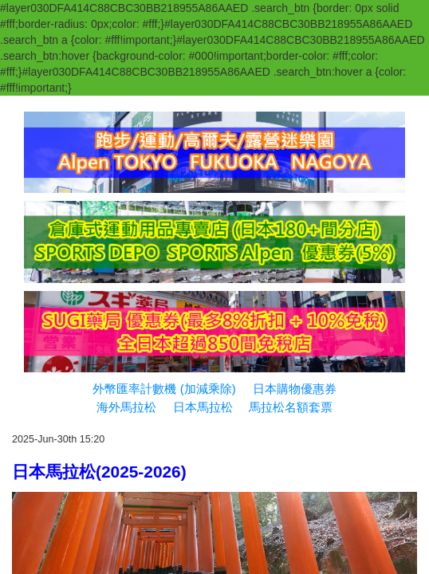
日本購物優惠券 (295, 388)
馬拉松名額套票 (291, 407)
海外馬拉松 (126, 407)
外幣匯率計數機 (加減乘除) (163, 388)
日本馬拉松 (203, 407)
